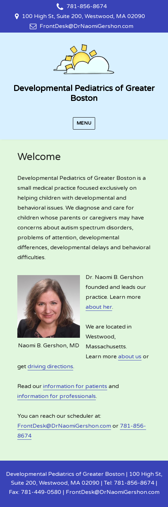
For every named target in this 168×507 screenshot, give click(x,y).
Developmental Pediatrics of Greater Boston (84, 93)
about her (99, 307)
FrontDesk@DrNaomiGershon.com (86, 26)
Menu (84, 123)
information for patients (75, 386)
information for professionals (56, 396)
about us (129, 356)
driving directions (50, 366)
